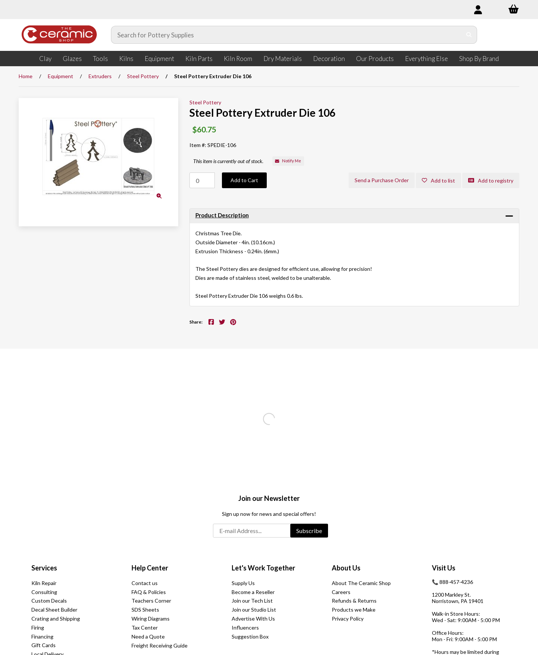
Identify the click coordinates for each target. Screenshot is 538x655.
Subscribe (309, 530)
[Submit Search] (469, 35)
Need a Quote (148, 636)
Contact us (145, 583)
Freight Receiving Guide (160, 645)
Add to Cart (244, 180)
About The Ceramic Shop (361, 583)
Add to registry (490, 180)
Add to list (438, 180)
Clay (45, 58)
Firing (37, 627)
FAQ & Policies (149, 592)
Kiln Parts (199, 58)
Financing (42, 636)
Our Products (375, 58)
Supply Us (243, 583)
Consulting (44, 592)
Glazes (72, 58)
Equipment (159, 58)
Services (44, 568)
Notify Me (288, 160)
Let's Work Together (263, 568)
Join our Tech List (252, 600)
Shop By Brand (479, 58)
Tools (100, 58)
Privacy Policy (348, 618)
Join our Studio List (254, 609)
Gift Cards (43, 645)
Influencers (245, 627)
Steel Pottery (143, 76)
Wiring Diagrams (151, 618)
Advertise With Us (253, 618)
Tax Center (145, 627)
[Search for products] (286, 35)
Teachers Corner (151, 600)
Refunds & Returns (354, 600)
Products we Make (353, 609)
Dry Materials (282, 58)
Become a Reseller (253, 592)
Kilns (126, 58)
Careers (341, 592)
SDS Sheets (145, 609)
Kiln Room (238, 58)
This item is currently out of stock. (228, 161)
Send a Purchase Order (382, 180)
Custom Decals (49, 600)
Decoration (329, 58)
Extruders (100, 76)
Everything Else (426, 58)
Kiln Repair (43, 583)
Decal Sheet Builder (54, 609)
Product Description (222, 215)
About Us (346, 568)
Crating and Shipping (55, 618)
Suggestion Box (250, 636)
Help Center (150, 568)
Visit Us (443, 568)
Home (26, 76)
